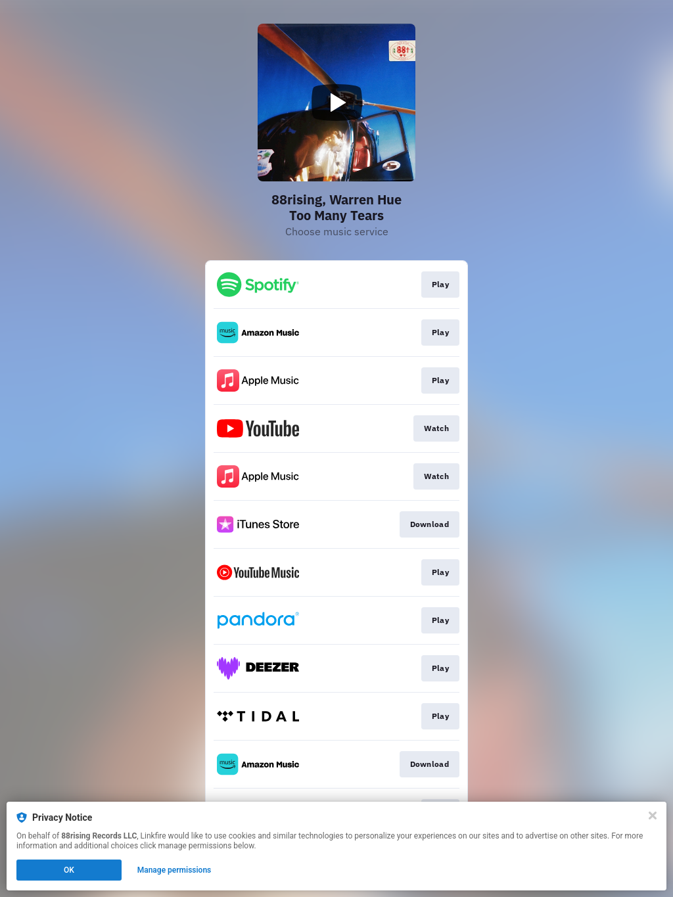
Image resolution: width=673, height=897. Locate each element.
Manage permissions (174, 870)
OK (69, 870)
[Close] (652, 815)
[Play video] (336, 102)
